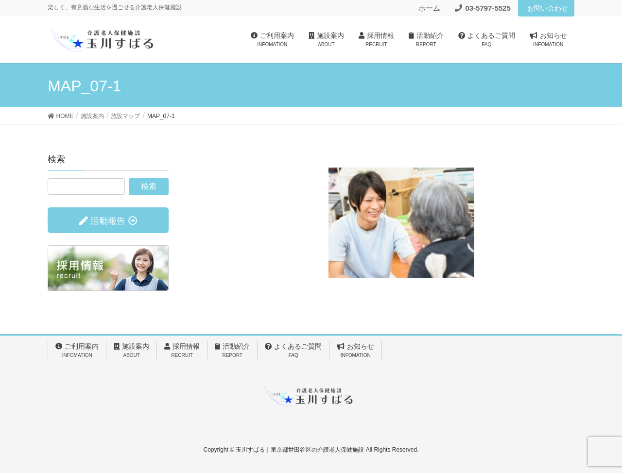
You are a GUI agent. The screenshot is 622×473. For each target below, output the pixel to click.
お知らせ (355, 350)
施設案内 (131, 350)
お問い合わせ (547, 8)
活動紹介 (232, 350)
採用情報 (182, 350)
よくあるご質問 (293, 350)
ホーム (429, 8)
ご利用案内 (77, 350)
